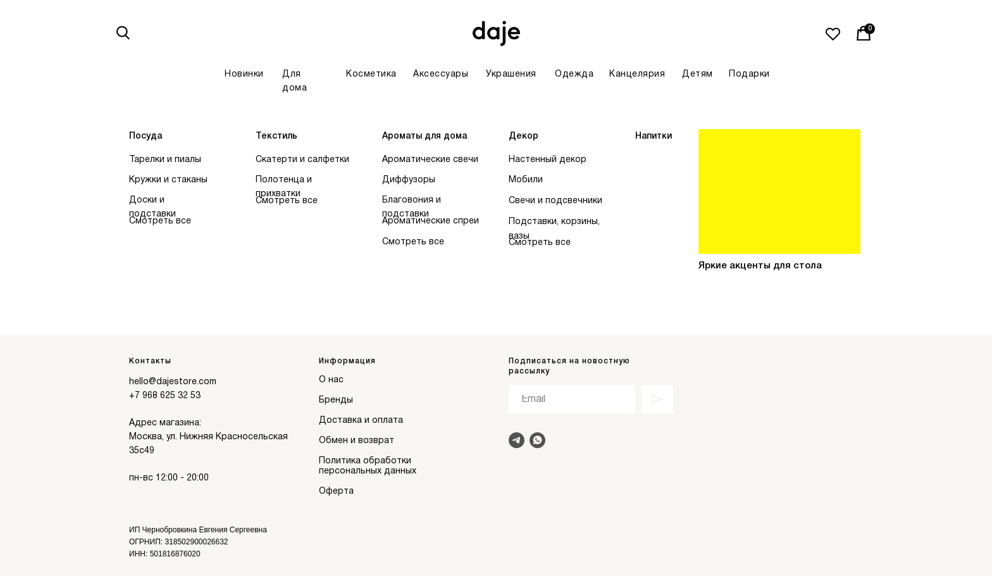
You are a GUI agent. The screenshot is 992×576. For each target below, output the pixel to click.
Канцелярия (637, 74)
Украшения (511, 74)
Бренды (336, 400)
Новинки (244, 74)
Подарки (749, 74)
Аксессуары (440, 74)
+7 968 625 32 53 (165, 396)
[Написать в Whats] (537, 440)
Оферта (336, 491)
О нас (331, 380)
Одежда (574, 74)
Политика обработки (365, 461)
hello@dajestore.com (172, 382)
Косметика (371, 74)
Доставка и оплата (361, 420)
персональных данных (367, 471)
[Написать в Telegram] (516, 440)
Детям (697, 74)
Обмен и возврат (356, 441)
